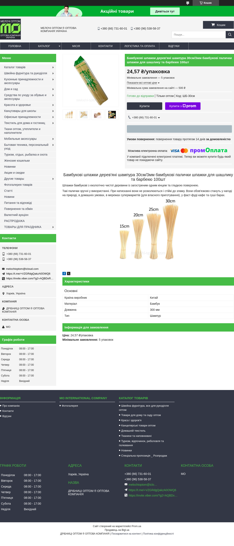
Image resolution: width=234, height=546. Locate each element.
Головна (14, 46)
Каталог (44, 46)
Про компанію (11, 405)
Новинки (10, 166)
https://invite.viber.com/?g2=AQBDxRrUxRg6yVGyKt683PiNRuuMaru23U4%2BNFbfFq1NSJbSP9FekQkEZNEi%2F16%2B (153, 495)
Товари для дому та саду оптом (141, 415)
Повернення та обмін (18, 208)
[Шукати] (230, 34)
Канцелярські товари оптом (138, 425)
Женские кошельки (17, 160)
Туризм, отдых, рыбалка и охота (25, 154)
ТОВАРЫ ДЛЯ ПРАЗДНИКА (22, 227)
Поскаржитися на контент (126, 533)
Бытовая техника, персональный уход (26, 146)
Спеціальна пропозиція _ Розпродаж (144, 455)
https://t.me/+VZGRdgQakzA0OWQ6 (28, 273)
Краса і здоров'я (131, 420)
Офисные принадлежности (22, 117)
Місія (76, 46)
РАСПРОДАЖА (14, 221)
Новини (9, 196)
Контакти (105, 46)
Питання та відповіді (18, 202)
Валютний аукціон (16, 215)
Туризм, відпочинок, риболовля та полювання (141, 443)
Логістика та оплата (139, 46)
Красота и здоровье (17, 104)
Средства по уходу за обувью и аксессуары (25, 96)
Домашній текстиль (133, 430)
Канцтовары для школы (20, 111)
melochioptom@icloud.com (22, 268)
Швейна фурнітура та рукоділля (25, 73)
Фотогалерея (70, 405)
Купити (145, 106)
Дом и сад (11, 89)
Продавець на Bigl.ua (117, 530)
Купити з (182, 106)
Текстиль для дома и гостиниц (24, 123)
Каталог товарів (14, 67)
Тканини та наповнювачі (136, 435)
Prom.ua (136, 526)
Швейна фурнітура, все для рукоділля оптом (144, 407)
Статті (8, 190)
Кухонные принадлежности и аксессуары (23, 81)
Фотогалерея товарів (18, 184)
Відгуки (173, 46)
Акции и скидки (14, 172)
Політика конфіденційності (158, 533)
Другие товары (14, 178)
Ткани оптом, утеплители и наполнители (22, 130)
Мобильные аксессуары (20, 138)
